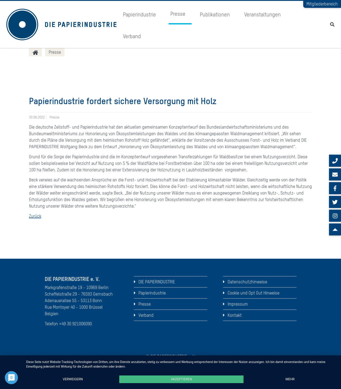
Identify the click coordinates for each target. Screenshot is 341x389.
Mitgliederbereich (322, 3)
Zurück (35, 216)
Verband (132, 36)
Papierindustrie (139, 14)
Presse (177, 14)
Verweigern (73, 379)
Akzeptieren (181, 379)
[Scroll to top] (335, 230)
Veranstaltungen (262, 14)
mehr (290, 379)
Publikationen (215, 14)
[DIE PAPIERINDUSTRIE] (35, 52)
